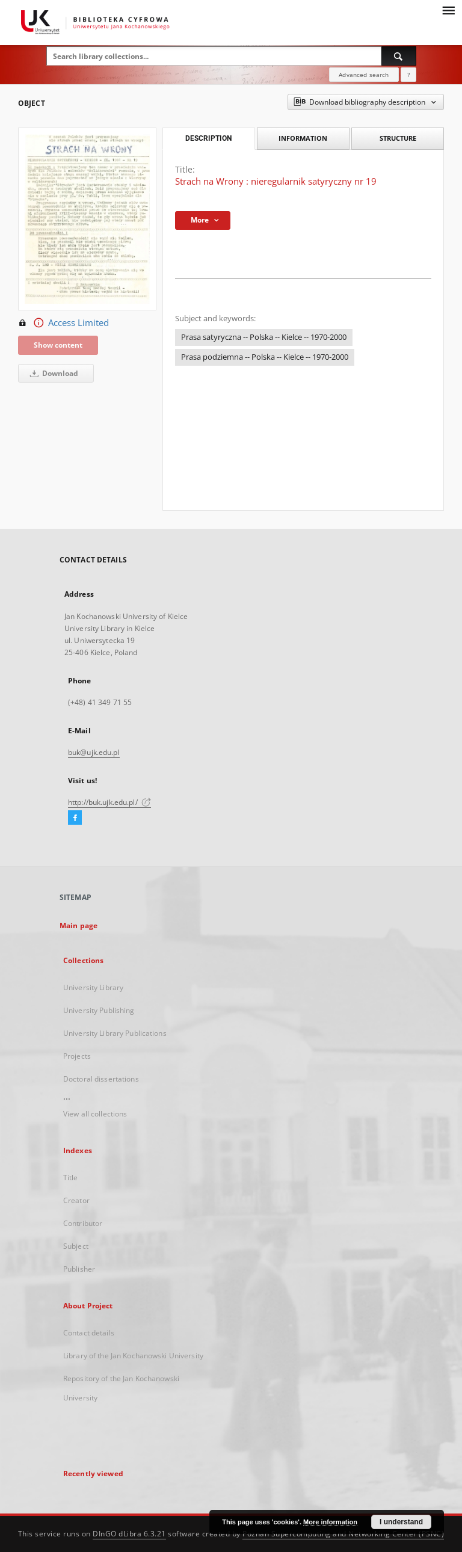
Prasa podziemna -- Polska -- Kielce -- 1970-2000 (264, 357)
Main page (78, 925)
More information (330, 1522)
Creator (76, 1200)
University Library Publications (115, 1033)
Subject (75, 1246)
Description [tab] (208, 138)
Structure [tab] (398, 138)
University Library (93, 987)
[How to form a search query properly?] (408, 74)
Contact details (88, 1333)
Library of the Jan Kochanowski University (133, 1355)
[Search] (398, 56)
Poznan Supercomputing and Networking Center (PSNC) (343, 1534)
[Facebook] (75, 818)
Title (70, 1177)
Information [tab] (303, 138)
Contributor (82, 1223)
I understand (401, 1522)
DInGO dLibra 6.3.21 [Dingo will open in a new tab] (129, 1534)
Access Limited (63, 323)
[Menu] (448, 9)
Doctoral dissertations (101, 1079)
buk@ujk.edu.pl (94, 752)
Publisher (79, 1269)
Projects (77, 1056)
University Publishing (99, 1010)
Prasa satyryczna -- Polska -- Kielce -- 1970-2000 (263, 337)
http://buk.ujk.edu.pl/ (109, 802)
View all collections (95, 1114)
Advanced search (364, 74)
